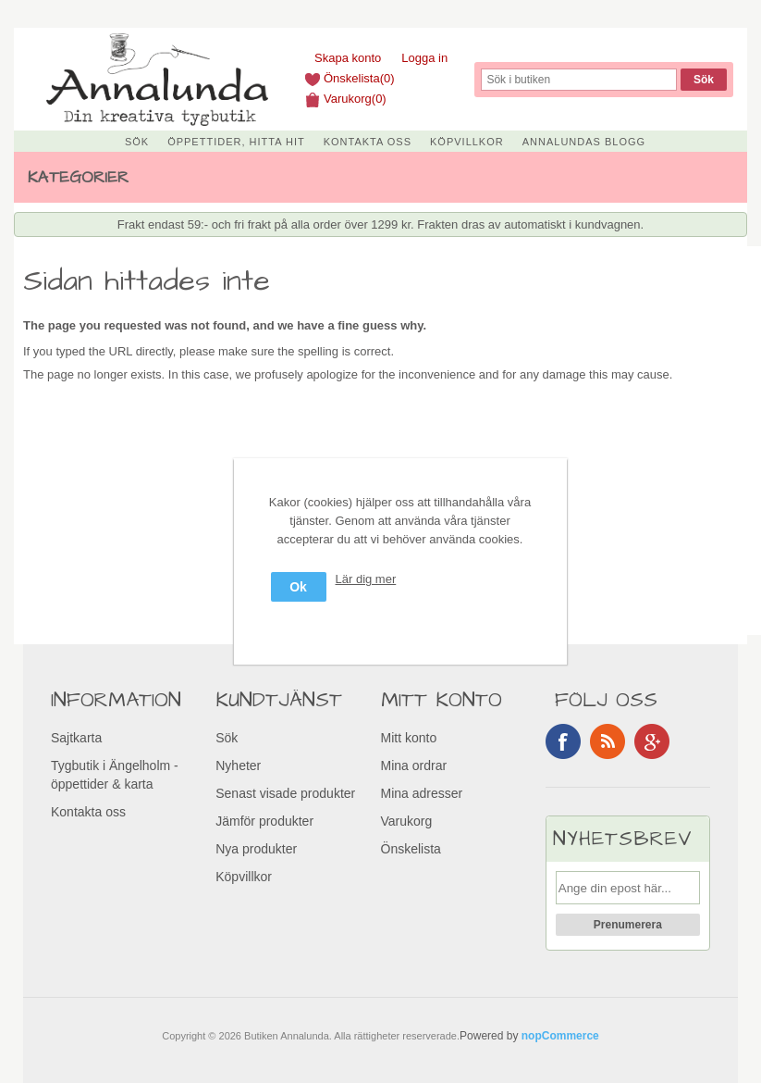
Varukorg (407, 821)
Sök (137, 141)
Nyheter (238, 765)
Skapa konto (347, 58)
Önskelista (411, 848)
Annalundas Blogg (583, 141)
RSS (607, 741)
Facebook (563, 741)
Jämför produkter (264, 821)
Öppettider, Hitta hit (236, 141)
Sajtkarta (76, 737)
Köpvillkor (467, 141)
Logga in (424, 58)
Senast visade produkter (285, 793)
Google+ (651, 741)
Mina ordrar (414, 765)
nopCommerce (560, 1035)
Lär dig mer (366, 579)
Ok (298, 586)
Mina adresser (422, 793)
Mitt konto (409, 737)
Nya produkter (256, 848)
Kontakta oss (367, 141)
